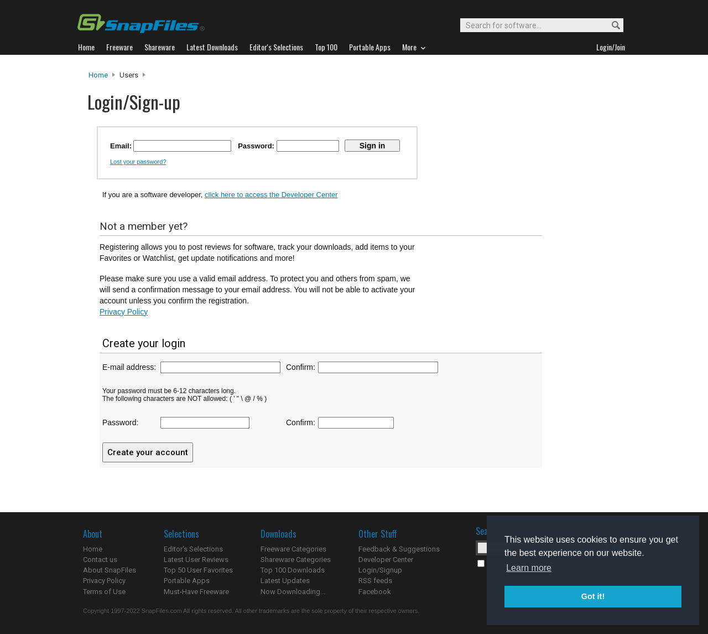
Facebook (374, 591)
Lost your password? (138, 161)
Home (98, 75)
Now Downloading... (293, 591)
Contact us (100, 559)
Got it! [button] (593, 596)
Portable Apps (187, 580)
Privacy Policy (124, 311)
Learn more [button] (528, 568)
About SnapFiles (109, 570)
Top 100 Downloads (293, 570)
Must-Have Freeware (196, 591)
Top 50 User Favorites (198, 570)
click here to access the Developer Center (271, 194)
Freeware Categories (293, 549)
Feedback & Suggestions (399, 549)
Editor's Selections (193, 549)
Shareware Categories (296, 559)
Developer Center (385, 559)
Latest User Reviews (196, 559)
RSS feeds (375, 580)
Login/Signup (380, 570)
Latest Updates (285, 580)
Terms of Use (104, 591)
